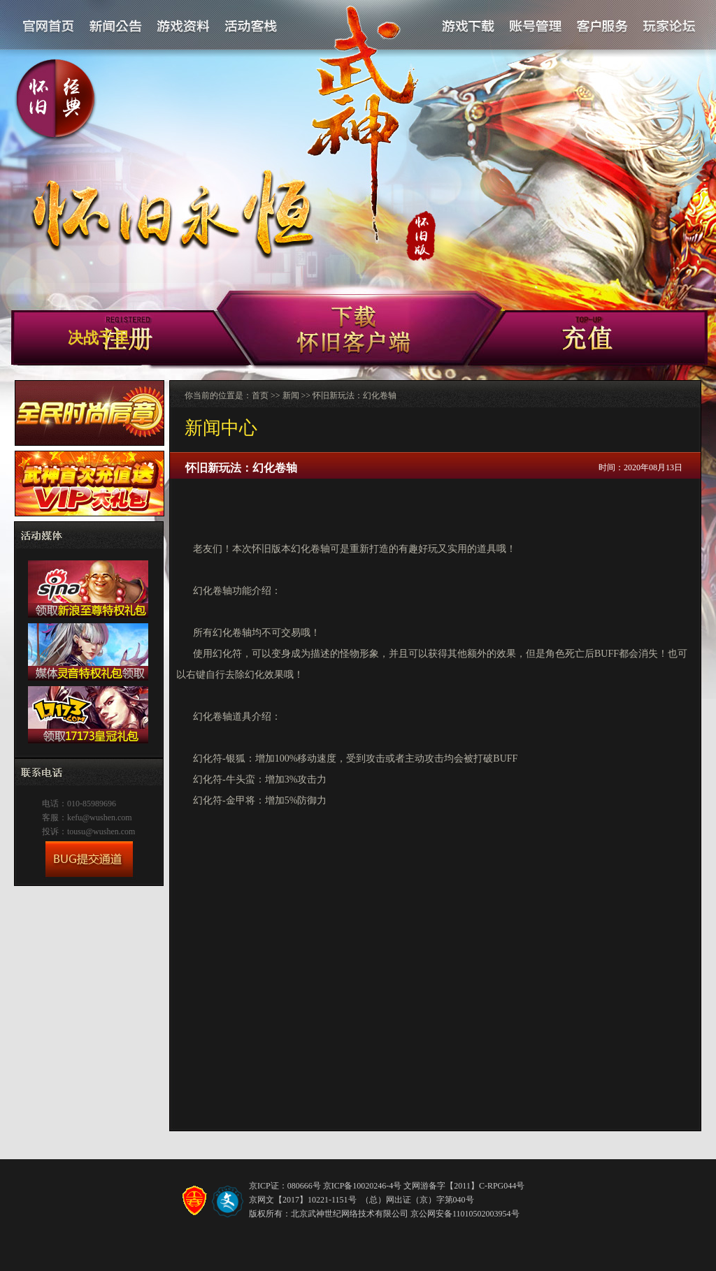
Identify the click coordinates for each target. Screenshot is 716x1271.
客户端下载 (533, 340)
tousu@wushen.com (101, 831)
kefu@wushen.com (99, 817)
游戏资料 (183, 27)
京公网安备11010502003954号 (465, 1214)
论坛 (668, 27)
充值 (627, 340)
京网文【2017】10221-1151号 (303, 1200)
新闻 (290, 395)
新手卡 (353, 328)
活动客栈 (251, 27)
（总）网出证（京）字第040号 (417, 1200)
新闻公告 (116, 27)
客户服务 (602, 27)
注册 (174, 340)
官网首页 (49, 27)
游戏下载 (468, 27)
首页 (260, 395)
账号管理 (534, 27)
